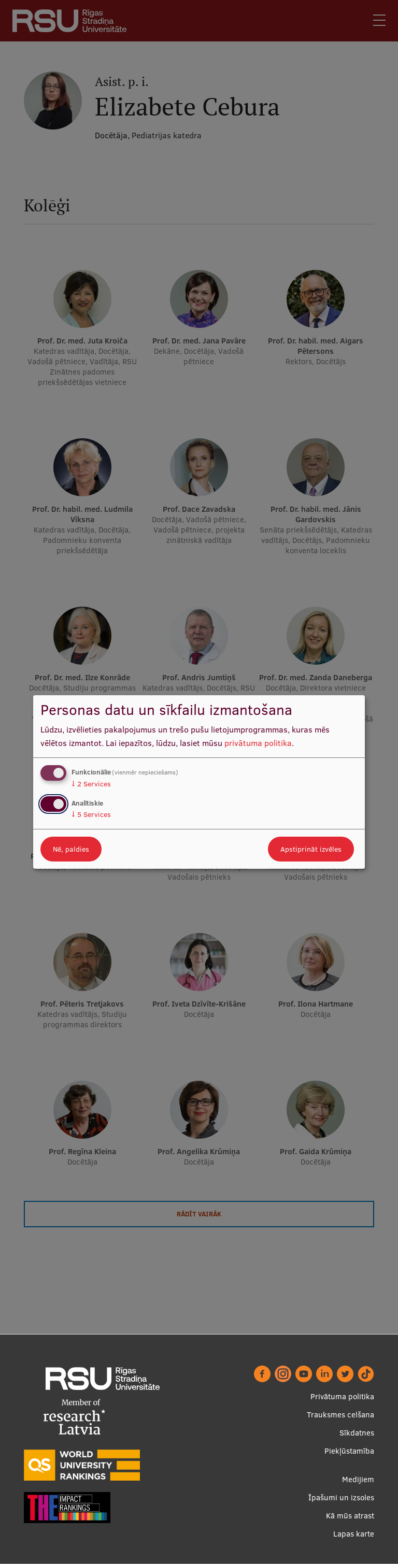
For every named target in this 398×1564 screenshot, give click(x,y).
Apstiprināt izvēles (311, 849)
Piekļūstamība (349, 1450)
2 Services (91, 784)
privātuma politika (258, 743)
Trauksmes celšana (340, 1414)
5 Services (91, 814)
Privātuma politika (342, 1396)
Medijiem (358, 1479)
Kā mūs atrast (350, 1515)
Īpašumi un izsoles (341, 1497)
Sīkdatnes (356, 1432)
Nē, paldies (71, 849)
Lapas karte (353, 1533)
